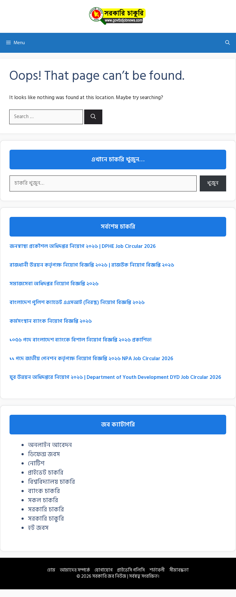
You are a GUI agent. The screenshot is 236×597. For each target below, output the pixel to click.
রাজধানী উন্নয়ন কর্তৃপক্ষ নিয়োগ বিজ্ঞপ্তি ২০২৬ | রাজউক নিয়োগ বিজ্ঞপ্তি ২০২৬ (92, 265)
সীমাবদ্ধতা (179, 570)
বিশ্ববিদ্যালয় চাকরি (51, 482)
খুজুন (212, 183)
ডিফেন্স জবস (44, 454)
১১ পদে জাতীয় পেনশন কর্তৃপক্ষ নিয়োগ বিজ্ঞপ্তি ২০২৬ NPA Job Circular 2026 (91, 358)
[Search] (93, 117)
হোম (51, 570)
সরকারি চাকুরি (46, 519)
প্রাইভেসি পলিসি (131, 570)
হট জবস (38, 528)
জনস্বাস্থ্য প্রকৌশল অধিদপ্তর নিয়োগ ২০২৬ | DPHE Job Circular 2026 (83, 246)
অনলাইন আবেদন (50, 445)
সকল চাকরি (43, 500)
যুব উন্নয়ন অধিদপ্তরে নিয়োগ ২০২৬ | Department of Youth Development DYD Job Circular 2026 (115, 377)
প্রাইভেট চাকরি (45, 473)
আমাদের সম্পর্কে (75, 570)
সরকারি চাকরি (46, 509)
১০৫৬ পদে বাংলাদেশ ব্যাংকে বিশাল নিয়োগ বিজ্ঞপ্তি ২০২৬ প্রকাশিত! (80, 340)
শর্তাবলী (157, 570)
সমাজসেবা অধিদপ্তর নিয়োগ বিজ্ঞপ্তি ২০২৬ (54, 283)
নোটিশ (36, 463)
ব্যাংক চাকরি (44, 491)
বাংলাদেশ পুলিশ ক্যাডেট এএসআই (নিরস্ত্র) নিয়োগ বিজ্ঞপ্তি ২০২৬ (77, 302)
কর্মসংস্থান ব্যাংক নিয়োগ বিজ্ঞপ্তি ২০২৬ (51, 321)
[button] (227, 43)
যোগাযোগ (103, 570)
